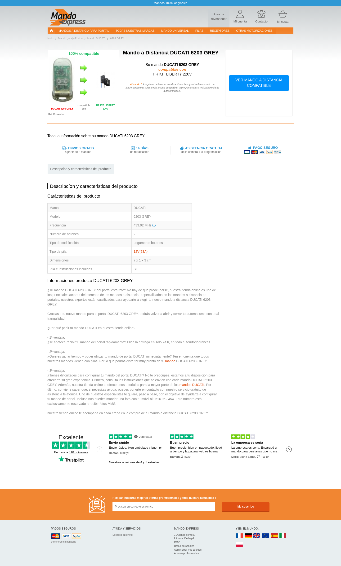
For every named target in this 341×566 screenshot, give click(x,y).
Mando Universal (175, 30)
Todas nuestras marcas (135, 30)
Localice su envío (122, 534)
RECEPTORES (219, 30)
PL (239, 545)
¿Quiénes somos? (184, 534)
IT (283, 536)
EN (265, 536)
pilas (199, 30)
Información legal (184, 538)
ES (274, 536)
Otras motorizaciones (254, 30)
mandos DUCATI (191, 385)
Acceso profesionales (186, 553)
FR (239, 536)
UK (257, 536)
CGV (177, 542)
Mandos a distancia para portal (83, 30)
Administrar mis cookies (188, 549)
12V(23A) (141, 251)
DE (248, 536)
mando (170, 361)
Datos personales (184, 545)
